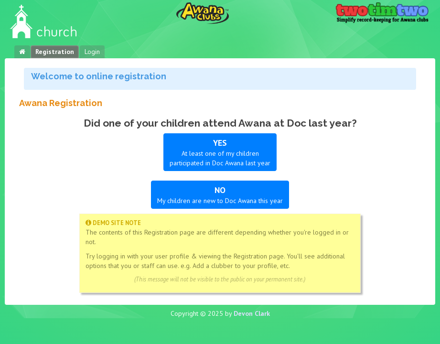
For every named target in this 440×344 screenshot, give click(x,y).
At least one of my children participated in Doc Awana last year (220, 152)
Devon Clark (252, 313)
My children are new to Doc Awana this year (220, 194)
